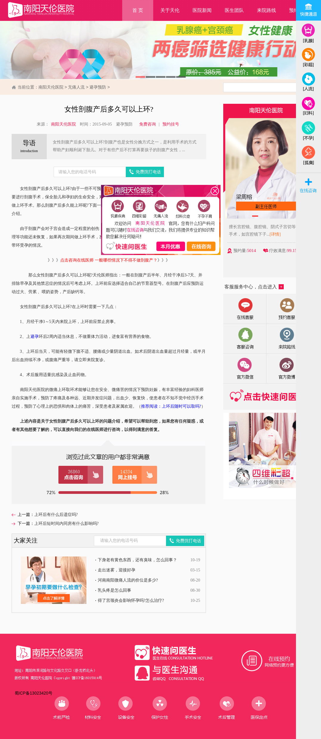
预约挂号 (170, 124)
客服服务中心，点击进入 (254, 286)
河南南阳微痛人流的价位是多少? (128, 580)
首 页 (137, 10)
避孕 (34, 336)
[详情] (283, 234)
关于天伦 (169, 10)
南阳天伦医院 (50, 87)
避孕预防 (97, 87)
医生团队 (234, 10)
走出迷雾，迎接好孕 (116, 570)
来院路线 (266, 10)
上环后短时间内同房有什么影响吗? (66, 523)
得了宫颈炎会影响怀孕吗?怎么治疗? (131, 600)
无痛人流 (76, 87)
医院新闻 (202, 10)
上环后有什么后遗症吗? (56, 514)
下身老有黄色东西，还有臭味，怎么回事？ (137, 560)
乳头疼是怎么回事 (114, 590)
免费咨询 (147, 124)
